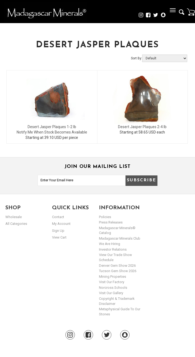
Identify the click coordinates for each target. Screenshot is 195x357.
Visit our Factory (111, 282)
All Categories (16, 224)
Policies (105, 217)
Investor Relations (113, 249)
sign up (58, 231)
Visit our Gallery (111, 293)
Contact (58, 217)
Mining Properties (112, 277)
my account (61, 224)
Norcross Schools (113, 288)
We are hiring (109, 244)
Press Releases (111, 222)
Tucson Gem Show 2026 (117, 271)
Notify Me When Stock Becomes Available (52, 132)
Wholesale (13, 217)
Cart (191, 12)
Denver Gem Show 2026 (117, 266)
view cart (59, 237)
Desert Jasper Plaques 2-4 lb (142, 127)
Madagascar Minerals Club (119, 238)
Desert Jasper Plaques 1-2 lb (52, 127)
